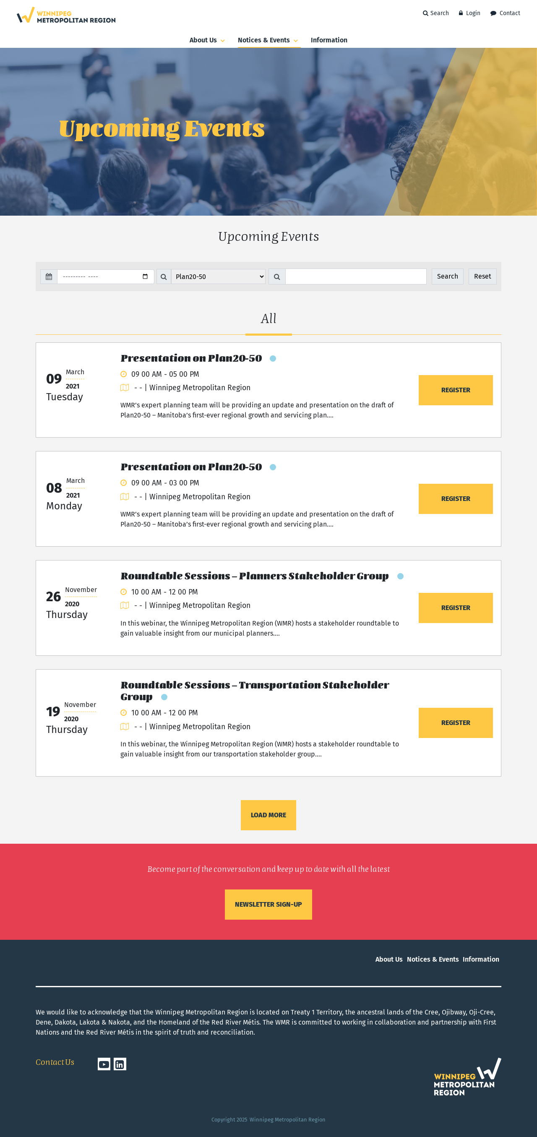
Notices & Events (269, 41)
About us (209, 41)
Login (469, 13)
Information (329, 40)
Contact (505, 13)
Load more (268, 815)
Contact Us (55, 1063)
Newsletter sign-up (268, 904)
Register (455, 390)
